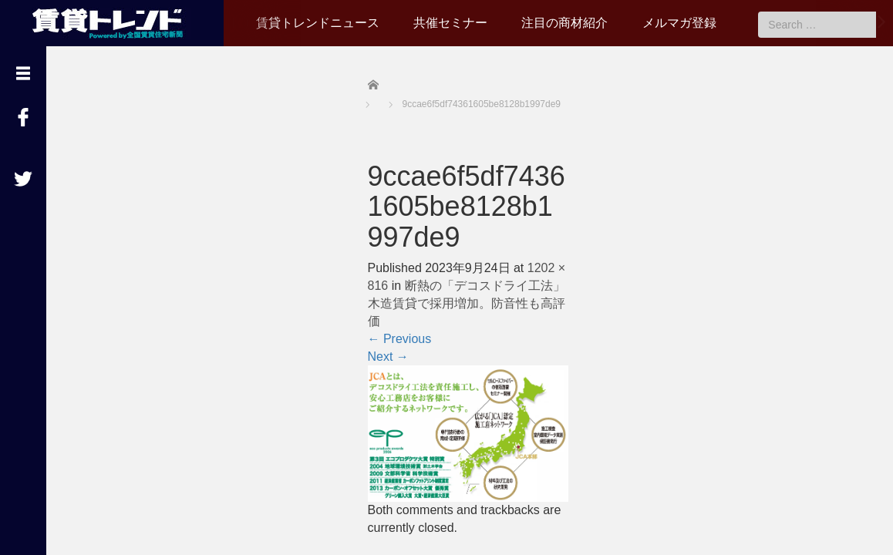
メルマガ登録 (679, 22)
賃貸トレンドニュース (317, 22)
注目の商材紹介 (564, 22)
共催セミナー (450, 22)
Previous (400, 338)
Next (388, 356)
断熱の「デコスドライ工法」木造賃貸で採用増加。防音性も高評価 (466, 303)
